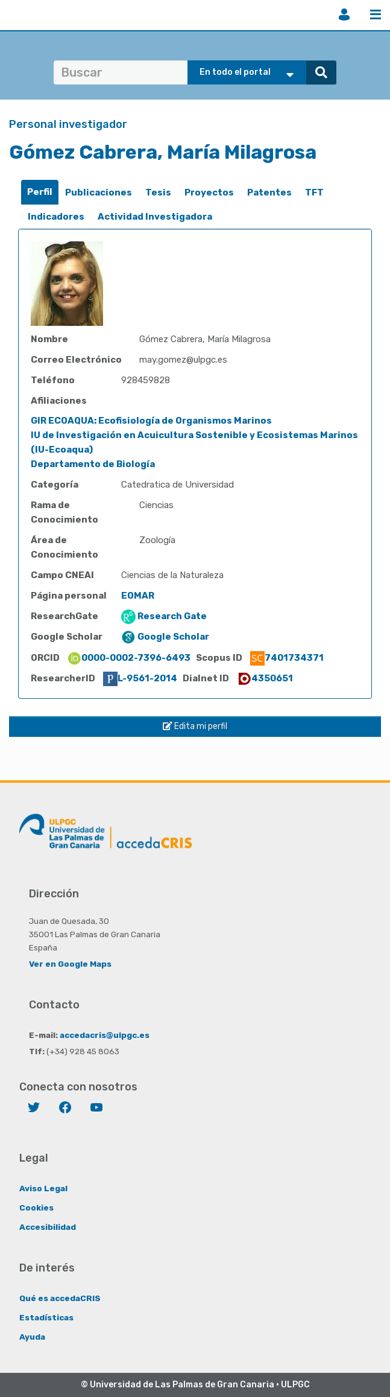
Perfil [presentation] (39, 191)
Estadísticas (46, 1317)
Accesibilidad (47, 1227)
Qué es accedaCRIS (60, 1298)
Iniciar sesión (344, 14)
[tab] (39, 192)
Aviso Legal (43, 1188)
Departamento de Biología (93, 464)
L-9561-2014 (140, 678)
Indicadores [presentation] (56, 216)
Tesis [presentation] (158, 192)
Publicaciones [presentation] (98, 192)
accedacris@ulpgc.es (104, 1035)
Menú (375, 14)
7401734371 (287, 657)
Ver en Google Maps (70, 964)
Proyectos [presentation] (209, 192)
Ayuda (32, 1336)
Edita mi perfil (195, 726)
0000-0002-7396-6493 (128, 657)
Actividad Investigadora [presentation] (155, 216)
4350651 (265, 678)
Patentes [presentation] (269, 192)
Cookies (36, 1207)
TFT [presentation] (314, 192)
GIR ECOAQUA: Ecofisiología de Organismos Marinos (151, 420)
